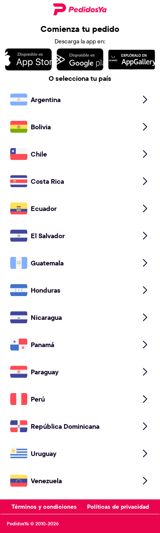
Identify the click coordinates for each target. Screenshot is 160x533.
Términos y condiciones (44, 506)
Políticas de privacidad (118, 506)
